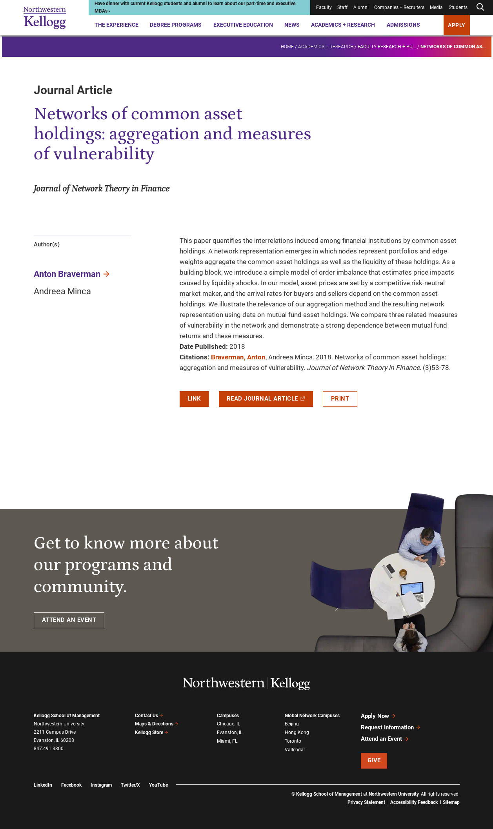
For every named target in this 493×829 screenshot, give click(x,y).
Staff (342, 7)
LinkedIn (43, 784)
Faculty (324, 7)
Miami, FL (227, 741)
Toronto (293, 741)
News (292, 25)
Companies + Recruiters (399, 7)
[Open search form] (480, 7)
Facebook (71, 784)
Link (194, 398)
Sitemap (451, 801)
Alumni (361, 7)
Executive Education (243, 25)
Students (458, 7)
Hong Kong (297, 732)
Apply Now (378, 716)
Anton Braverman (67, 274)
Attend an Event (385, 738)
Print (340, 398)
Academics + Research (343, 25)
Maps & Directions (157, 724)
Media (436, 7)
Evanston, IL (229, 732)
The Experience (116, 25)
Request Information (391, 727)
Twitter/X (130, 784)
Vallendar (295, 749)
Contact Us (149, 715)
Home (287, 45)
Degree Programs (176, 25)
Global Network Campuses (312, 715)
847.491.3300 (49, 748)
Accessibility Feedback (414, 801)
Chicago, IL (228, 724)
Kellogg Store (152, 732)
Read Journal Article (266, 398)
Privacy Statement (366, 801)
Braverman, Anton (238, 357)
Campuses (228, 715)
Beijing (292, 724)
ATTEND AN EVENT (69, 619)
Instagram (101, 784)
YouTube (158, 784)
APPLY (457, 25)
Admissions (403, 25)
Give (374, 759)
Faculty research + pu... (387, 45)
